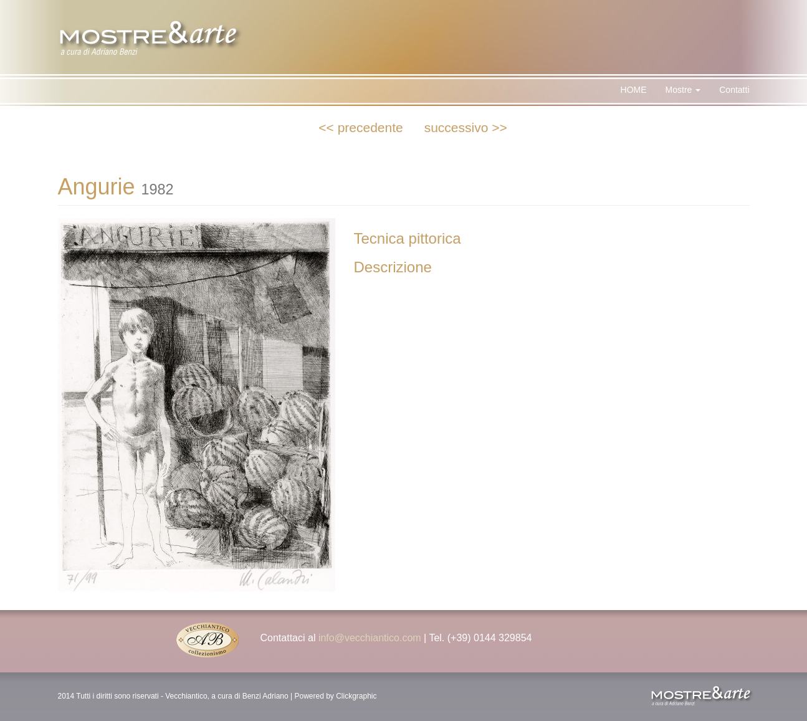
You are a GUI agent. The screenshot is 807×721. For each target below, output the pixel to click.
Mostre (683, 90)
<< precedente (360, 127)
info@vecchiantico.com (369, 638)
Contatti (734, 90)
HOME (634, 90)
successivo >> (465, 127)
